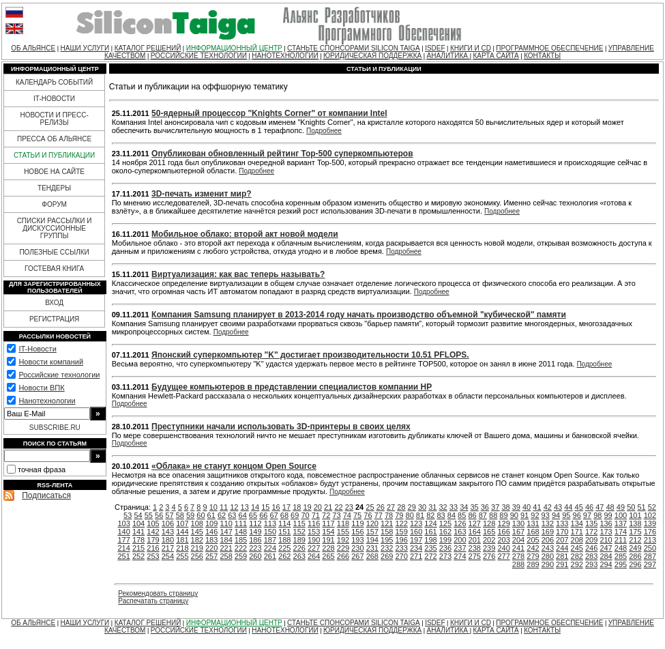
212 (635, 540)
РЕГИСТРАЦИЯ (54, 319)
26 (380, 507)
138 (635, 523)
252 (138, 556)
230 (357, 548)
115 (299, 523)
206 (548, 540)
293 (591, 564)
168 (533, 532)
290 (548, 564)
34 (464, 507)
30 (422, 507)
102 (650, 515)
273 (445, 556)
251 (123, 556)
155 (343, 532)
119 (357, 523)
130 (518, 523)
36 (485, 507)
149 (255, 532)
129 (503, 523)
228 (328, 548)
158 (387, 532)
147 (226, 532)
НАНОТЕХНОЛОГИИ (285, 55)
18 (297, 507)
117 (328, 523)
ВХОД (54, 302)
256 (197, 556)
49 (621, 507)
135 (591, 523)
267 (357, 556)
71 (316, 515)
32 (443, 507)
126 (460, 523)
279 (533, 556)
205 (533, 540)
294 (606, 564)
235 (430, 548)
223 (255, 548)
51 (641, 507)
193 (357, 540)
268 (372, 556)
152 (299, 532)
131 (533, 523)
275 (475, 556)
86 (472, 515)
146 (211, 532)
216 (153, 548)
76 (368, 515)
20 (318, 507)
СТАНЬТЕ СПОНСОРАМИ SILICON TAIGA (353, 48)
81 (420, 515)
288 (518, 564)
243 (548, 548)
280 (548, 556)
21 (328, 507)
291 (562, 564)
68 (284, 515)
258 (226, 556)
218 (182, 548)
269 (387, 556)
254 (168, 556)
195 (387, 540)
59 (190, 515)
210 (606, 540)
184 (226, 540)
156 (357, 532)
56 (159, 515)
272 (430, 556)
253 (153, 556)
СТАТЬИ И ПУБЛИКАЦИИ (54, 155)
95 (566, 515)
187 (270, 540)
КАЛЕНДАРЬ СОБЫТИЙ (54, 82)
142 (153, 532)
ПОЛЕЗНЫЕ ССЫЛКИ (54, 252)
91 (524, 515)
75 (357, 515)
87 (483, 515)
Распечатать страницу (153, 601)
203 (503, 540)
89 (503, 515)
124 (430, 523)
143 (168, 532)
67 (273, 515)
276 (489, 556)
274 (460, 556)
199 (445, 540)
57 (169, 515)
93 (546, 515)
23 (349, 507)
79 (399, 515)
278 (518, 556)
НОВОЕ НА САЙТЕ (54, 171)
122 (401, 523)
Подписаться (46, 495)
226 (299, 548)
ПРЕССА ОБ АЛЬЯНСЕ (54, 139)
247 (606, 548)
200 (460, 540)
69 (295, 515)
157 (372, 532)
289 (533, 564)
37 (495, 507)
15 (265, 507)
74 (347, 515)
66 (263, 515)
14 (255, 507)
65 (253, 515)
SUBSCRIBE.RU (54, 427)
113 (270, 523)
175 (635, 532)
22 (338, 507)
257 (211, 556)
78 (389, 515)
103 (123, 523)
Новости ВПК (41, 388)
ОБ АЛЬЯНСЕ (33, 48)
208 (577, 540)
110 (226, 523)
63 (232, 515)
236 (445, 548)
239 (489, 548)
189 (299, 540)
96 (577, 515)
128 (489, 523)
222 (241, 548)
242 (533, 548)
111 (241, 523)
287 (650, 556)
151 (284, 532)
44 (568, 507)
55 (149, 515)
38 (505, 507)
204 (518, 540)
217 (168, 548)
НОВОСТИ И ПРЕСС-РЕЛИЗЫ (54, 118)
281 (562, 556)
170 (562, 532)
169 (548, 532)
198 (430, 540)
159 (401, 532)
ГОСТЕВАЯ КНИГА (54, 268)
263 (299, 556)
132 (548, 523)
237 (460, 548)
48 (610, 507)
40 (526, 507)
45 (579, 507)
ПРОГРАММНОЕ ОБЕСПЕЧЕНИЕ (549, 48)
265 (328, 556)
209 (591, 540)
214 (123, 548)
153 (314, 532)
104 (138, 523)
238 (475, 548)
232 (387, 548)
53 (127, 515)
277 (503, 556)
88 (493, 515)
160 (416, 532)
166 (503, 532)
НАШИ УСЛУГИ (85, 48)
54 (138, 515)
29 (412, 507)
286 (635, 556)
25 (370, 507)
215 (138, 548)
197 (416, 540)
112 (255, 523)
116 (314, 523)
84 (451, 515)
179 (153, 540)
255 (182, 556)
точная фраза (41, 469)
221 (226, 548)
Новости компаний (50, 362)
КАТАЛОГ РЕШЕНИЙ (148, 48)
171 (577, 532)
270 (401, 556)
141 (138, 532)
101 (635, 515)
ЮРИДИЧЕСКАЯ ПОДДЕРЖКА (372, 55)
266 (343, 556)
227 (314, 548)
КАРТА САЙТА (496, 55)
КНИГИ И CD (470, 48)
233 (401, 548)
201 (475, 540)
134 (577, 523)
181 (182, 540)
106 (168, 523)
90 (514, 515)
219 (197, 548)
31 (432, 507)
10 (213, 507)
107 (182, 523)
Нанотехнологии (46, 400)
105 (153, 523)
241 (518, 548)
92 (535, 515)
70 (305, 515)
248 (621, 548)
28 (401, 507)
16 (276, 507)
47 (599, 507)
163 (460, 532)
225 (284, 548)
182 (197, 540)
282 (577, 556)
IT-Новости (37, 349)
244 (562, 548)
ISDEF (435, 48)
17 (286, 507)
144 (182, 532)
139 (650, 523)
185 (241, 540)
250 (650, 548)
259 (241, 556)
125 (445, 523)
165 (489, 532)
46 (589, 507)
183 (211, 540)
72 (326, 515)
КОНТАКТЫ (542, 55)
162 (445, 532)
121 (387, 523)
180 (168, 540)
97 (587, 515)
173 (606, 532)
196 (401, 540)
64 (243, 515)
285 (621, 556)
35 (474, 507)
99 (608, 515)
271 (416, 556)
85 (462, 515)
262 (284, 556)
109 (211, 523)
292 (577, 564)
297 (650, 564)
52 (652, 507)
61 (211, 515)
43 (558, 507)
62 (222, 515)
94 (556, 515)
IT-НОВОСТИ (54, 98)
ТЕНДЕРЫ (54, 188)
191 (328, 540)
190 (314, 540)
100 (621, 515)
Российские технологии (59, 375)
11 (224, 507)
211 (621, 540)
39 (516, 507)
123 (416, 523)
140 (123, 532)
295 (621, 564)
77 (378, 515)
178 (138, 540)
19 (307, 507)
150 (270, 532)
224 (270, 548)
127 (475, 523)
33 (453, 507)
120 (372, 523)
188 (284, 540)
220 (211, 548)
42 (548, 507)
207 (562, 540)
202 (489, 540)
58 (180, 515)
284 (606, 556)
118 (343, 523)
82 (430, 515)
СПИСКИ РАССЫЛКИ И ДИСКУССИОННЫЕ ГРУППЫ (54, 228)
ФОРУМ (54, 204)
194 (372, 540)
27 (391, 507)
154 (328, 532)
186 (255, 540)
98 (597, 515)
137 (621, 523)
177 (123, 540)
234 (416, 548)
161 (430, 532)
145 (197, 532)
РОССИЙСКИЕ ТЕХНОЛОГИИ (199, 55)
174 (621, 532)
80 (410, 515)
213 (650, 540)
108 (197, 523)
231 (372, 548)
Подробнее (324, 130)
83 (441, 515)
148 (241, 532)
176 (650, 532)
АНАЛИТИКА (448, 55)
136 (606, 523)
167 (518, 532)
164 (475, 532)
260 (255, 556)
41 (537, 507)
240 (503, 548)
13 (245, 507)
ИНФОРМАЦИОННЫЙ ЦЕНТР (234, 48)
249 (635, 548)
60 (200, 515)
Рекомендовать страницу (158, 593)
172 (591, 532)
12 (234, 507)
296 (635, 564)
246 (591, 548)
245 (577, 548)
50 (631, 507)
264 (314, 556)
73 (336, 515)
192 (343, 540)
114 (284, 523)
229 (343, 548)
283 (591, 556)
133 (562, 523)
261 (270, 556)
